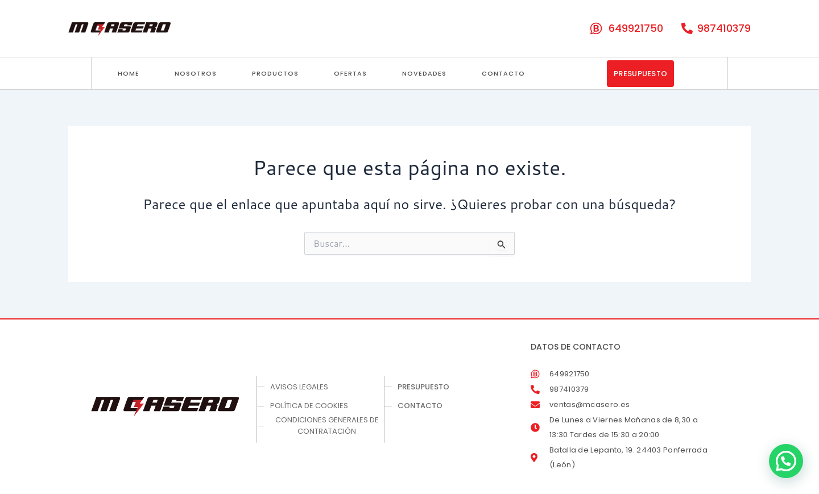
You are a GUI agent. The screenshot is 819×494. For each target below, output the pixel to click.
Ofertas (350, 73)
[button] (786, 461)
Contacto (503, 73)
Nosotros (196, 73)
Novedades (424, 73)
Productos (275, 73)
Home (128, 73)
